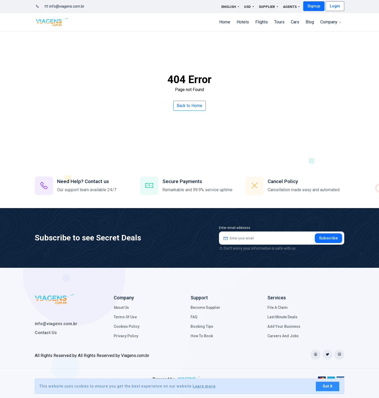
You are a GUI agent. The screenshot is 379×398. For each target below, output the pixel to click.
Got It (327, 386)
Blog (310, 21)
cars (295, 21)
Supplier (267, 7)
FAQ (194, 317)
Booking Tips (202, 326)
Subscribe (328, 238)
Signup (313, 6)
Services (276, 297)
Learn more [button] (204, 386)
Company (331, 21)
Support (199, 297)
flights (261, 21)
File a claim (277, 307)
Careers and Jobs (283, 336)
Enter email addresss (234, 228)
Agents (290, 7)
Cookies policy (126, 326)
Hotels (243, 21)
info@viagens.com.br (64, 6)
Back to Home (189, 105)
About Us (121, 307)
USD (248, 7)
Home (224, 21)
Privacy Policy (126, 336)
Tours (279, 21)
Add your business (283, 326)
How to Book (202, 336)
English (226, 7)
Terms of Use (125, 317)
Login (335, 6)
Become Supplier (205, 307)
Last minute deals (282, 317)
